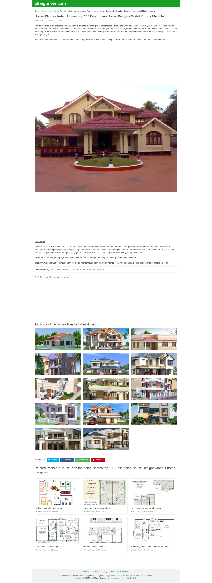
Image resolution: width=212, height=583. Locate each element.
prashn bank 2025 (128, 578)
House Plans (39, 20)
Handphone (62, 269)
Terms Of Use (115, 572)
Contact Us (95, 572)
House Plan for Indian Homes (55, 277)
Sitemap (86, 572)
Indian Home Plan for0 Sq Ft (49, 508)
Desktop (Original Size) (94, 269)
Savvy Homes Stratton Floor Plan (146, 508)
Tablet (75, 269)
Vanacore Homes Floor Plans (96, 508)
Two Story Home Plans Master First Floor (150, 547)
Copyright (104, 572)
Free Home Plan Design (47, 547)
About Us (125, 572)
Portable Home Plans (93, 547)
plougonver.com (50, 3)
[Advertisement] (106, 64)
